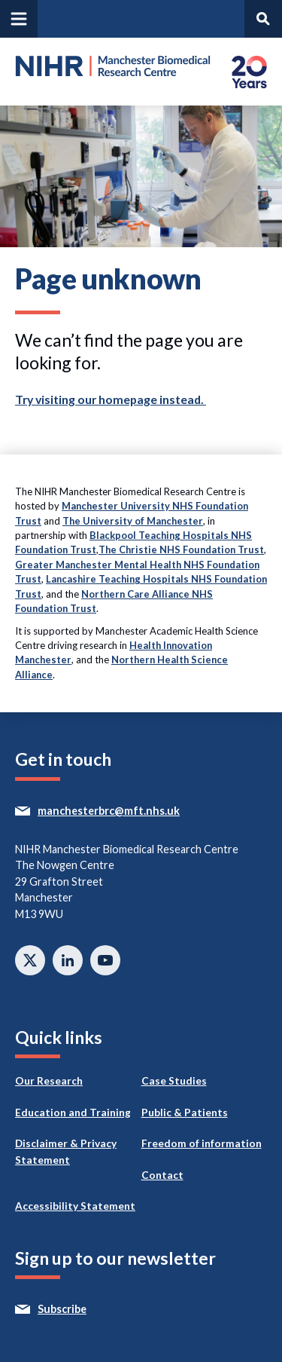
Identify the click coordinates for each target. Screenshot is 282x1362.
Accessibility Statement (75, 1206)
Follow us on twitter (30, 960)
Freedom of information (201, 1143)
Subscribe (90, 1309)
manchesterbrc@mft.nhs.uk (136, 811)
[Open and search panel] (263, 19)
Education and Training (73, 1112)
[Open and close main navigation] (19, 19)
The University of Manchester (132, 521)
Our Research (49, 1081)
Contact (162, 1175)
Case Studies (174, 1081)
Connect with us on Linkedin (68, 960)
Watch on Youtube (105, 960)
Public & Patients (184, 1112)
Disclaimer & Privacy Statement (66, 1151)
